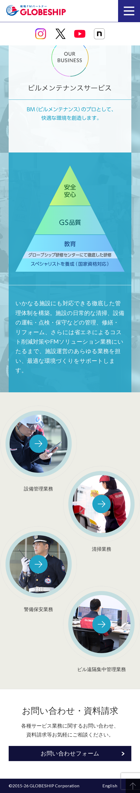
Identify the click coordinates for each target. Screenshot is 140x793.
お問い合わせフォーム (70, 753)
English (109, 785)
